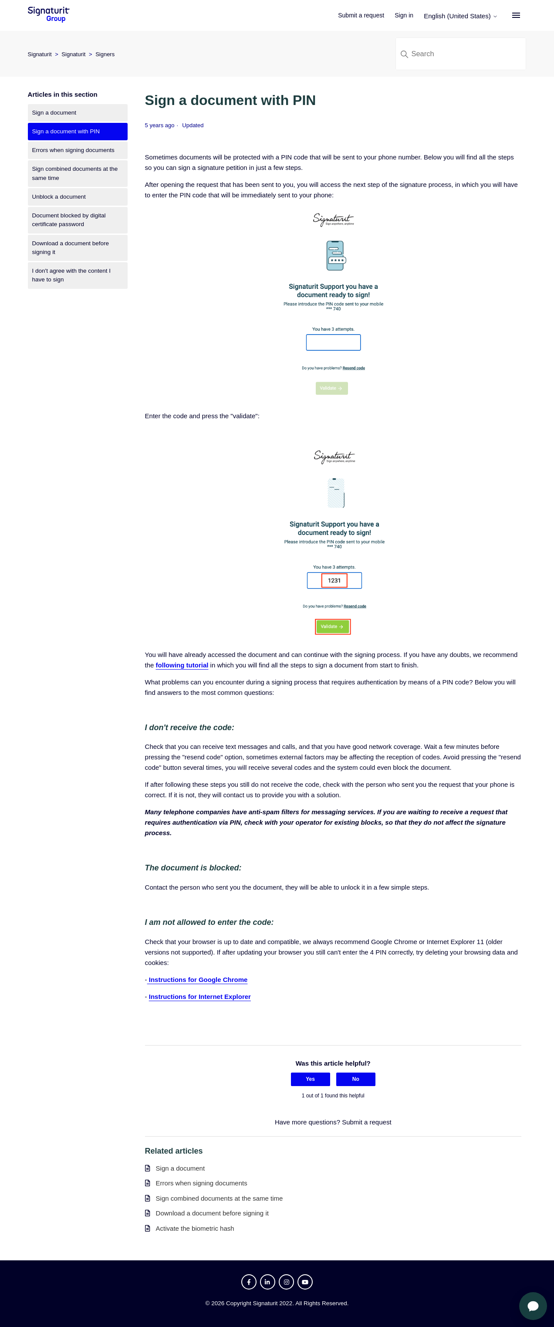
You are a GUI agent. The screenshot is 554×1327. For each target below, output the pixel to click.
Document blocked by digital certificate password (69, 219)
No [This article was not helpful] (355, 1079)
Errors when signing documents (73, 150)
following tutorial (182, 665)
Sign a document (54, 112)
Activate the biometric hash (195, 1228)
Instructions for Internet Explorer (200, 996)
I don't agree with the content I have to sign (71, 275)
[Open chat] (533, 1306)
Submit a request (366, 15)
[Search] (460, 53)
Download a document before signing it (70, 247)
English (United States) (466, 16)
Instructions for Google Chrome (197, 979)
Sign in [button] (408, 15)
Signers (105, 54)
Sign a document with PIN (66, 131)
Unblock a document (59, 196)
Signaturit (40, 54)
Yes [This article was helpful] (310, 1079)
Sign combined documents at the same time (75, 173)
